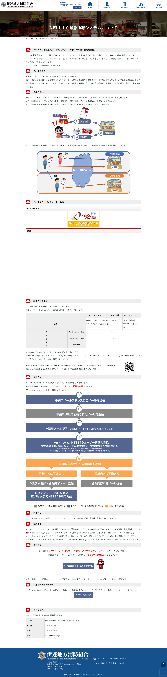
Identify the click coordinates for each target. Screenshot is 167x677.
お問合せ (99, 658)
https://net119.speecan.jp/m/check (54, 365)
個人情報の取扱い (118, 658)
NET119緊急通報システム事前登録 (78, 566)
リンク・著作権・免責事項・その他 (109, 663)
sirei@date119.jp (52, 635)
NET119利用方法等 (84, 595)
